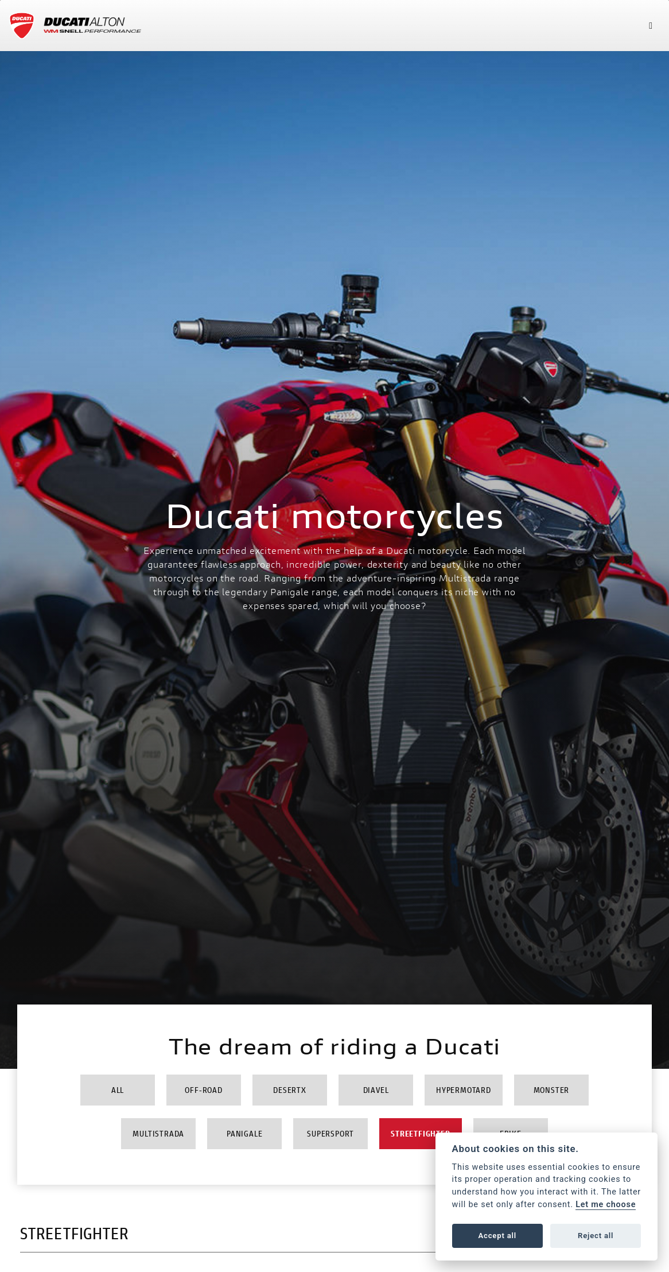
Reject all (595, 1235)
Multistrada (158, 1133)
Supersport (330, 1133)
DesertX (289, 1089)
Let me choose (605, 1204)
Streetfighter (420, 1133)
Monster (552, 1089)
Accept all (497, 1235)
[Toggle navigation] (650, 25)
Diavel (376, 1089)
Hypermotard (463, 1089)
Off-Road (203, 1089)
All (117, 1089)
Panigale (244, 1133)
